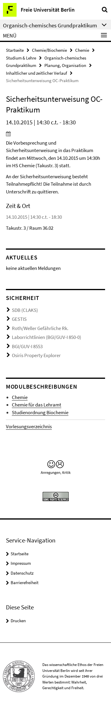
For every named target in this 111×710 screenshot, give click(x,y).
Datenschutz (22, 573)
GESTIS (19, 319)
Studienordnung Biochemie (40, 412)
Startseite (15, 50)
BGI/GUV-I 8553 (27, 346)
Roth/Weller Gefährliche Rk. (40, 328)
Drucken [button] (18, 620)
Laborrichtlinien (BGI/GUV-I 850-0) (46, 337)
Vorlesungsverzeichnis (29, 426)
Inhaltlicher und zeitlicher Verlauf (36, 73)
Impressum (21, 563)
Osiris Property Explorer (36, 355)
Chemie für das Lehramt (36, 404)
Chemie (82, 50)
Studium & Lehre (21, 58)
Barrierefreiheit (24, 582)
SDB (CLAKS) (25, 310)
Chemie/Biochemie (49, 50)
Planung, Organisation (65, 65)
